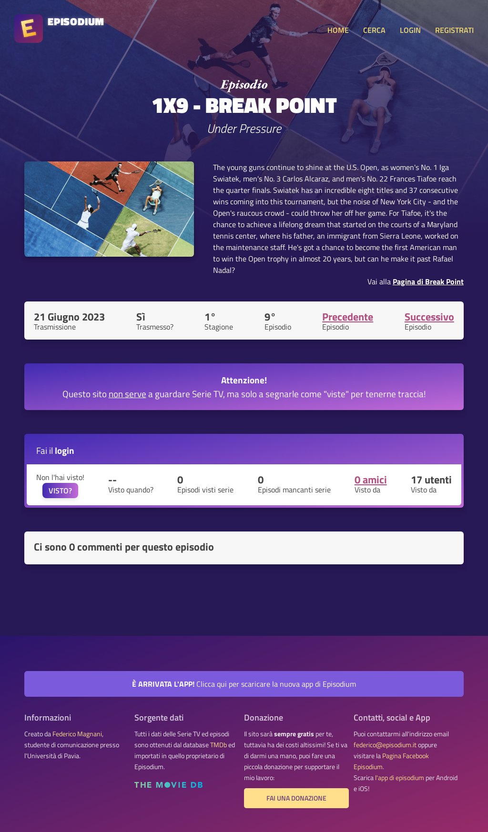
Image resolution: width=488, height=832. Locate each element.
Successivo (429, 317)
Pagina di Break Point (428, 281)
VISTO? (60, 490)
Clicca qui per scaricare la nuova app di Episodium (244, 684)
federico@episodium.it (385, 745)
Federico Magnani (77, 734)
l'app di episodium (399, 777)
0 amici (371, 479)
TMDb (218, 745)
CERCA (374, 30)
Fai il (55, 450)
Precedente (347, 317)
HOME (338, 30)
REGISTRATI (454, 30)
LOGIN (410, 30)
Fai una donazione (296, 798)
